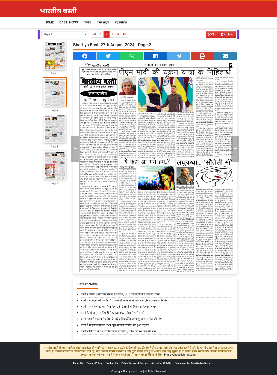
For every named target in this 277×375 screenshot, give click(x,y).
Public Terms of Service (134, 363)
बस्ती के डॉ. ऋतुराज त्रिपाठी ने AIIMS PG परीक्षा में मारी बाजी (112, 312)
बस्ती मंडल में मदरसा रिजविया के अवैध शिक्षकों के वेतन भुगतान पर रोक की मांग (121, 319)
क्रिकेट (87, 22)
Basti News (68, 22)
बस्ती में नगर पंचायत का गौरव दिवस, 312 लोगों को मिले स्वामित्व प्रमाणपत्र (118, 306)
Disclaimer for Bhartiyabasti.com (193, 363)
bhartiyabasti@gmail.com (180, 354)
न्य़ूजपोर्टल (121, 22)
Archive (226, 35)
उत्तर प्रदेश (103, 22)
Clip (212, 34)
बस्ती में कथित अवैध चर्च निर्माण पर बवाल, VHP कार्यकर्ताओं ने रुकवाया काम (120, 294)
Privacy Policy (94, 363)
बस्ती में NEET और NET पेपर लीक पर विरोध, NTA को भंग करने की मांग (118, 331)
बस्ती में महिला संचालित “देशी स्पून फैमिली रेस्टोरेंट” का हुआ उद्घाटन (115, 325)
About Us (78, 363)
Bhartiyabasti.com (133, 371)
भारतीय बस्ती (58, 11)
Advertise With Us (161, 363)
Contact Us (112, 363)
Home (49, 22)
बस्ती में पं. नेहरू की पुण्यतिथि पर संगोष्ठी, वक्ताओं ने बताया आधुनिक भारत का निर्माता (124, 300)
